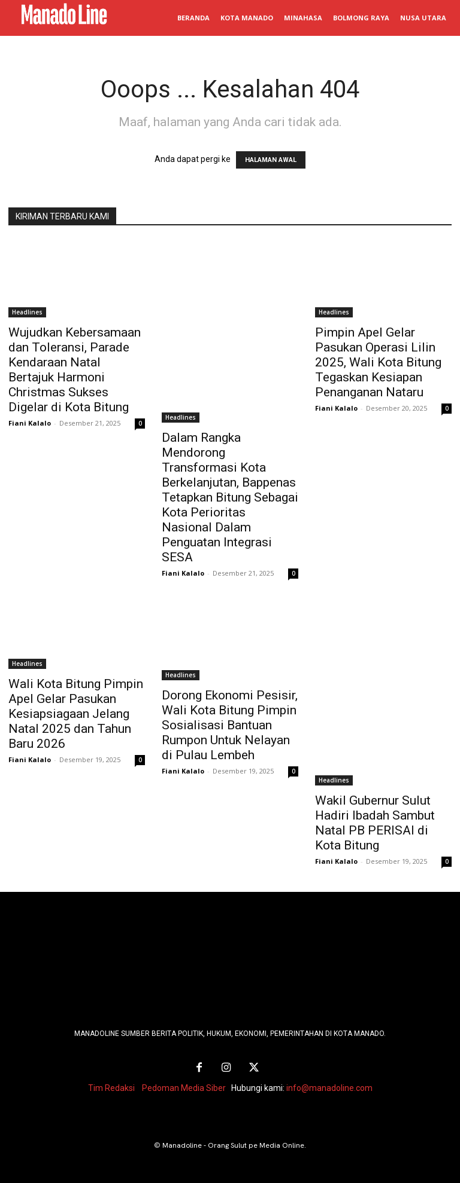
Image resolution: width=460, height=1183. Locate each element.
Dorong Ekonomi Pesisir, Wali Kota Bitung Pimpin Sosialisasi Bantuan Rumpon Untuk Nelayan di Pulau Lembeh (230, 725)
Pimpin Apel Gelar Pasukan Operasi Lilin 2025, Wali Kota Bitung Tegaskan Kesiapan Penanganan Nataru (378, 362)
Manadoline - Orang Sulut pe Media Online (233, 1143)
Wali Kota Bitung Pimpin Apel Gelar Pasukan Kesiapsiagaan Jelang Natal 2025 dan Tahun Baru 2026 (75, 714)
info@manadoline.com (329, 1085)
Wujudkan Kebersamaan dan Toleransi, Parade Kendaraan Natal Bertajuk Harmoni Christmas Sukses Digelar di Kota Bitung (74, 369)
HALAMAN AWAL (270, 160)
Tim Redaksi (111, 1085)
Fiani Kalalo (29, 422)
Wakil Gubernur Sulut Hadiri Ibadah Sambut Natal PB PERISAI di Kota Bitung (375, 822)
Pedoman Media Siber (184, 1085)
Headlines (27, 312)
